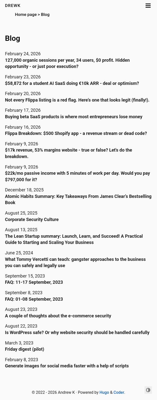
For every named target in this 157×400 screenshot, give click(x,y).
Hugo (104, 392)
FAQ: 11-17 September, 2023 (34, 282)
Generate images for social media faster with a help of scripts (67, 365)
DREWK (12, 5)
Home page (26, 14)
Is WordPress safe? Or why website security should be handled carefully (77, 332)
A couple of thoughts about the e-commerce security (58, 315)
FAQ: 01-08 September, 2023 (34, 299)
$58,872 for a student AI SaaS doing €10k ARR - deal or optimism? (72, 83)
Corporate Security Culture (32, 219)
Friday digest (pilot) (24, 349)
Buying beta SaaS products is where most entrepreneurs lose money (73, 116)
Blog (45, 14)
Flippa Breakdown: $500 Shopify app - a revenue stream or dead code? (76, 133)
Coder (119, 392)
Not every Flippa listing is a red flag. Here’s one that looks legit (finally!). (77, 100)
